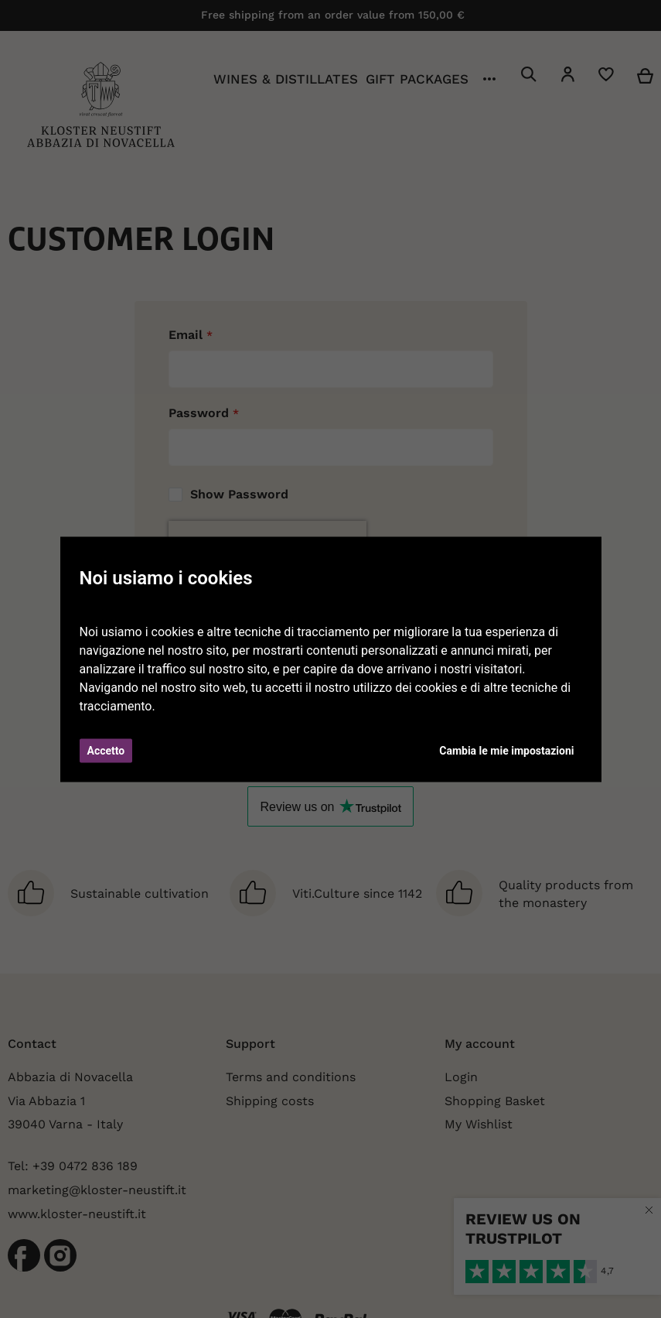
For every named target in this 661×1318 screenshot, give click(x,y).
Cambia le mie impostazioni (506, 750)
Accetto (106, 750)
